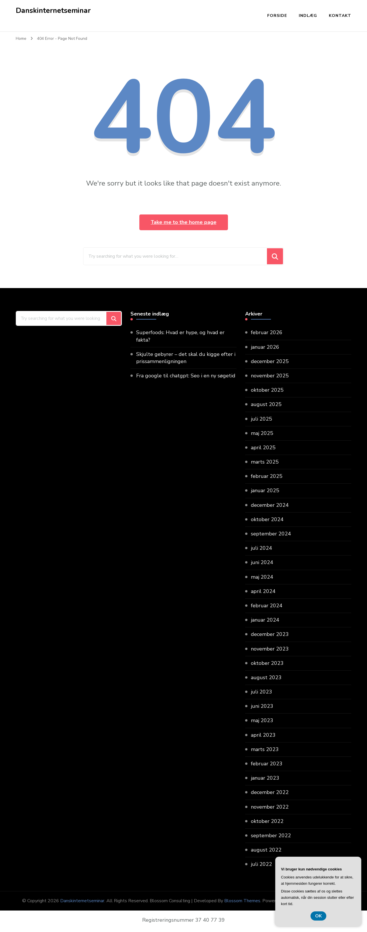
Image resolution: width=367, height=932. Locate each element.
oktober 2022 (267, 821)
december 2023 (270, 634)
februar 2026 (266, 332)
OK (318, 916)
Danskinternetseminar (53, 10)
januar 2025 (265, 490)
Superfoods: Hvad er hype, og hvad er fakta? (180, 336)
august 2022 (266, 849)
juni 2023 (262, 706)
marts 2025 (265, 461)
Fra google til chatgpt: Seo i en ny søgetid (185, 375)
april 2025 (263, 447)
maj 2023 (262, 720)
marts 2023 (265, 749)
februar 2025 (266, 476)
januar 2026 (265, 347)
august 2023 (266, 677)
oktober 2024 (267, 519)
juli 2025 (261, 418)
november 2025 (270, 375)
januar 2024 (265, 619)
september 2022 (271, 835)
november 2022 (270, 806)
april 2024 (263, 591)
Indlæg (308, 15)
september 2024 (271, 533)
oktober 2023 (267, 663)
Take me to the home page (183, 222)
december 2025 (270, 361)
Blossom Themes (242, 901)
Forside (277, 15)
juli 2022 (261, 864)
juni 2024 (262, 562)
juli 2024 (261, 548)
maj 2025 (262, 433)
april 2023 (263, 735)
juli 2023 (261, 691)
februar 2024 (266, 605)
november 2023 (270, 648)
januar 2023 (265, 778)
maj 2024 (262, 577)
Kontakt (340, 15)
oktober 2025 (267, 390)
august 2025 (266, 404)
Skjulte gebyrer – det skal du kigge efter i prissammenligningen (185, 358)
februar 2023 (266, 763)
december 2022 (270, 792)
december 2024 (270, 505)
